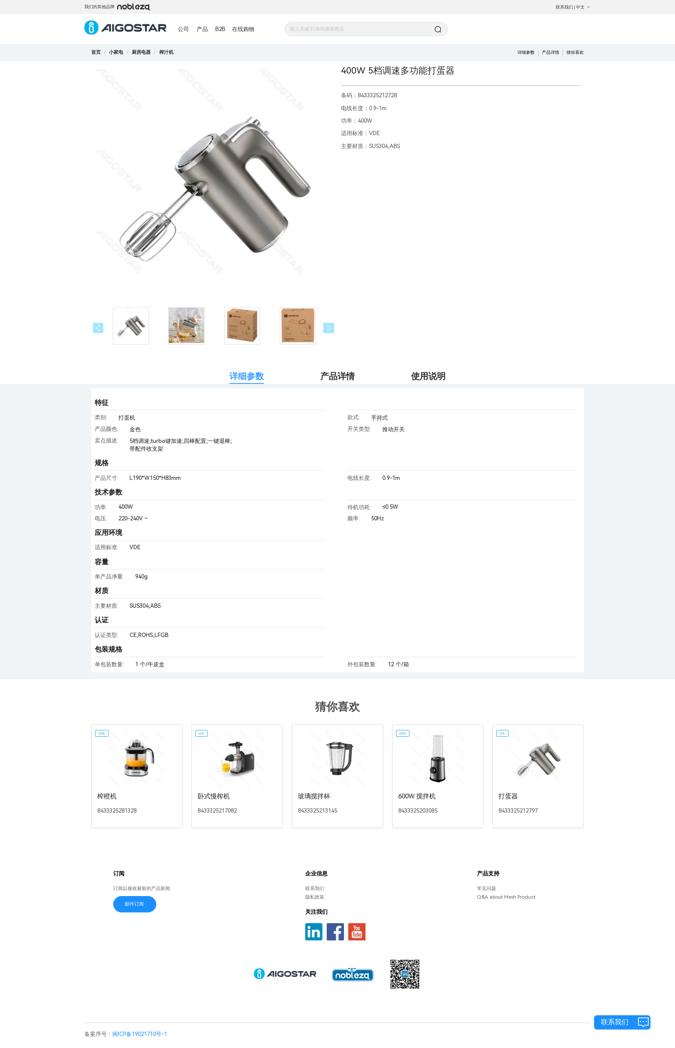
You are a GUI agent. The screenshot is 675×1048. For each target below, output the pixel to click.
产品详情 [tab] (337, 376)
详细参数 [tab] (246, 376)
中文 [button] (583, 7)
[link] (116, 52)
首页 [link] (96, 52)
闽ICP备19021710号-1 (139, 1034)
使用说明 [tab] (428, 376)
